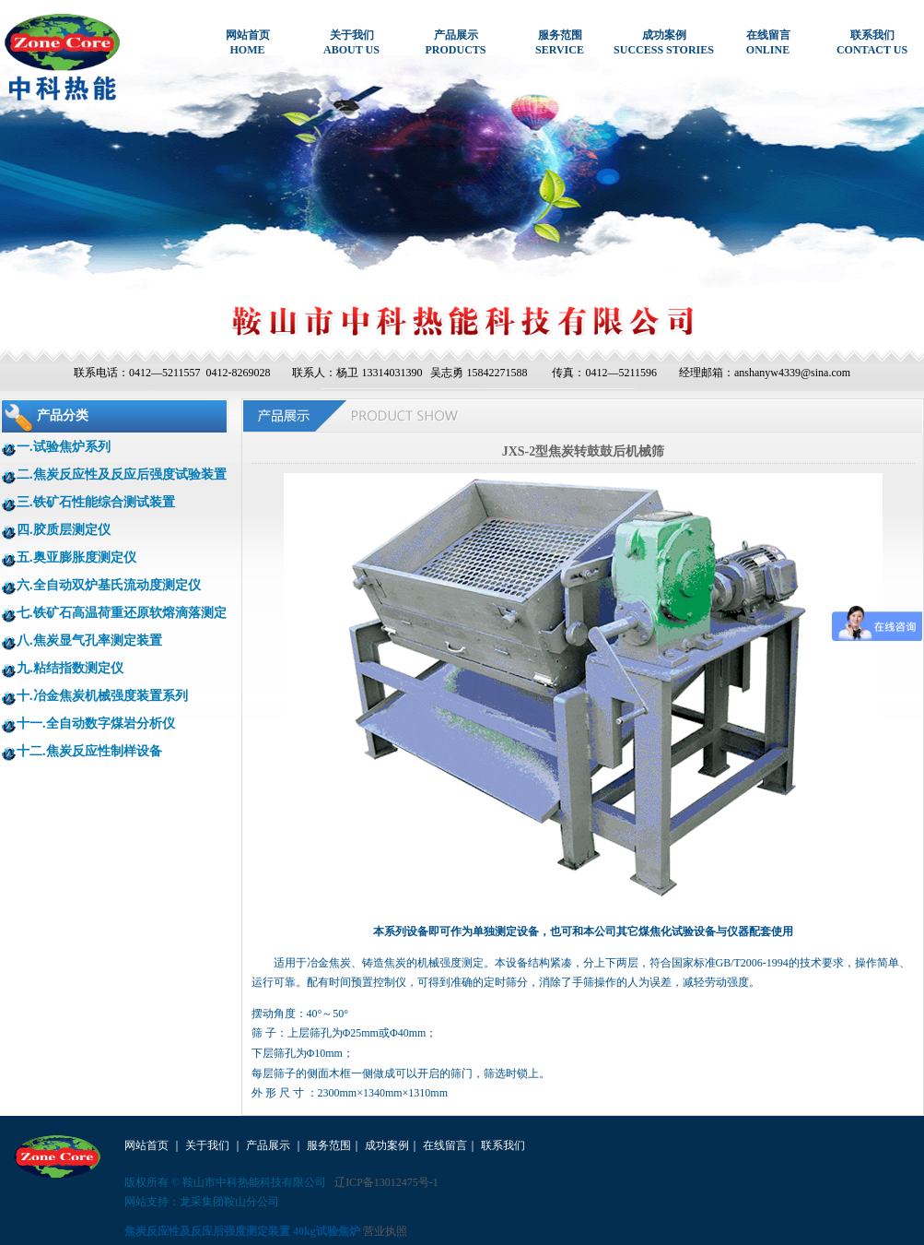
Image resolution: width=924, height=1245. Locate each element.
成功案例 (387, 1145)
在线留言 (445, 1145)
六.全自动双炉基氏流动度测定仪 (109, 585)
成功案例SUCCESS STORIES (664, 42)
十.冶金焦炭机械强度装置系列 (102, 696)
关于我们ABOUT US (351, 42)
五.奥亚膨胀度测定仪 (76, 557)
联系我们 (503, 1145)
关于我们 (207, 1145)
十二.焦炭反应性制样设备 (89, 751)
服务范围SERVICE (559, 42)
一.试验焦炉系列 (64, 447)
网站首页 (146, 1145)
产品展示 (268, 1145)
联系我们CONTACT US (871, 42)
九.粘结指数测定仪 (70, 668)
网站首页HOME (248, 42)
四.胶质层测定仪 (64, 530)
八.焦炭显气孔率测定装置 (89, 640)
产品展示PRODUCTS (455, 42)
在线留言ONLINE (768, 42)
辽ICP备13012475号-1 (386, 1182)
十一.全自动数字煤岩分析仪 (96, 723)
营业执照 (385, 1231)
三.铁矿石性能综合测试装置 (96, 502)
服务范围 (329, 1145)
